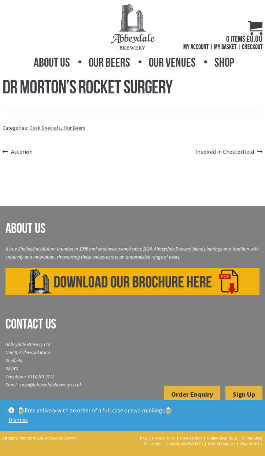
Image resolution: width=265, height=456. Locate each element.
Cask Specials (45, 128)
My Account (196, 47)
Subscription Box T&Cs (184, 443)
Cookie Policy (191, 438)
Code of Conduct (221, 443)
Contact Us (30, 323)
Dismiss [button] (18, 419)
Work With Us (251, 443)
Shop (224, 62)
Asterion (22, 152)
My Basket (225, 47)
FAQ (143, 438)
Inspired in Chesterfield (224, 152)
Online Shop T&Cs (222, 438)
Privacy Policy (163, 438)
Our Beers (109, 62)
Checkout (252, 47)
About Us (52, 62)
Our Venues (172, 62)
